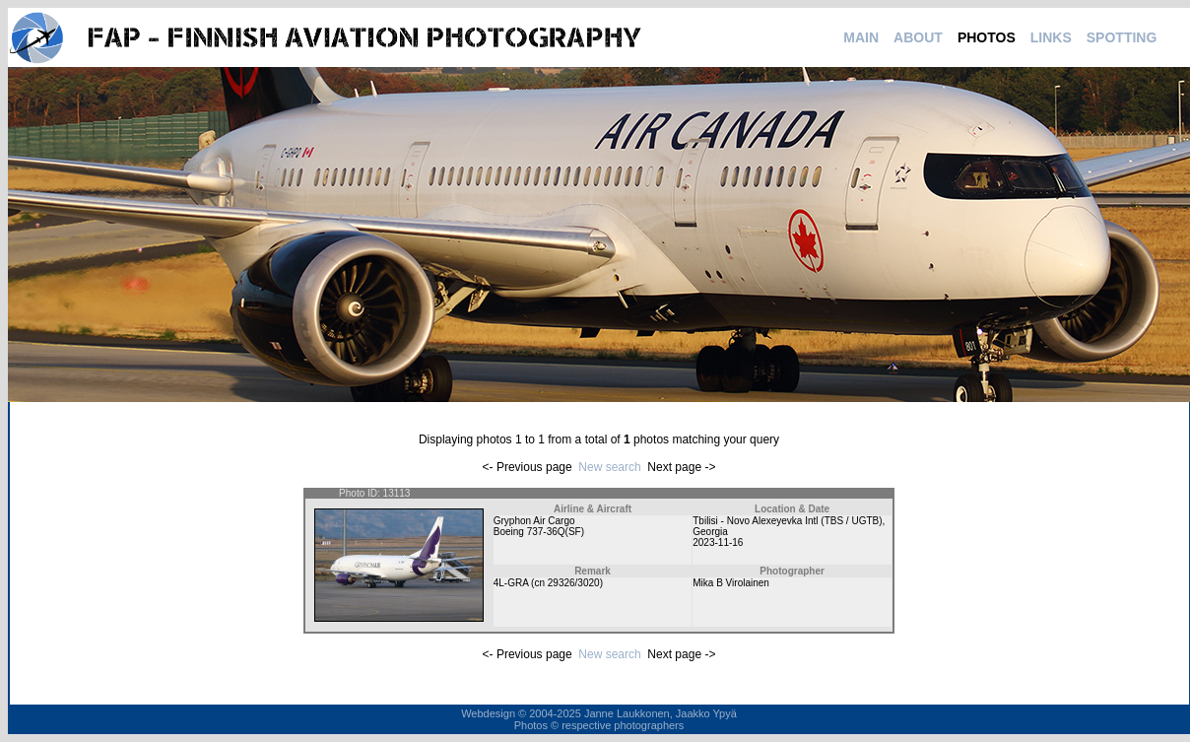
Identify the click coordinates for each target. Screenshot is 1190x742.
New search (609, 467)
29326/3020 (574, 582)
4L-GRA (511, 582)
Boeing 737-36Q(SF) (539, 531)
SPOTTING (1122, 37)
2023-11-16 (718, 542)
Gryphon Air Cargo (534, 520)
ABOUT (918, 37)
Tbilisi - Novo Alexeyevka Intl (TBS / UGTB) (787, 520)
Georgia (710, 531)
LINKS (1051, 37)
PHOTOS (987, 37)
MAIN (861, 37)
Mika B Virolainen (731, 582)
